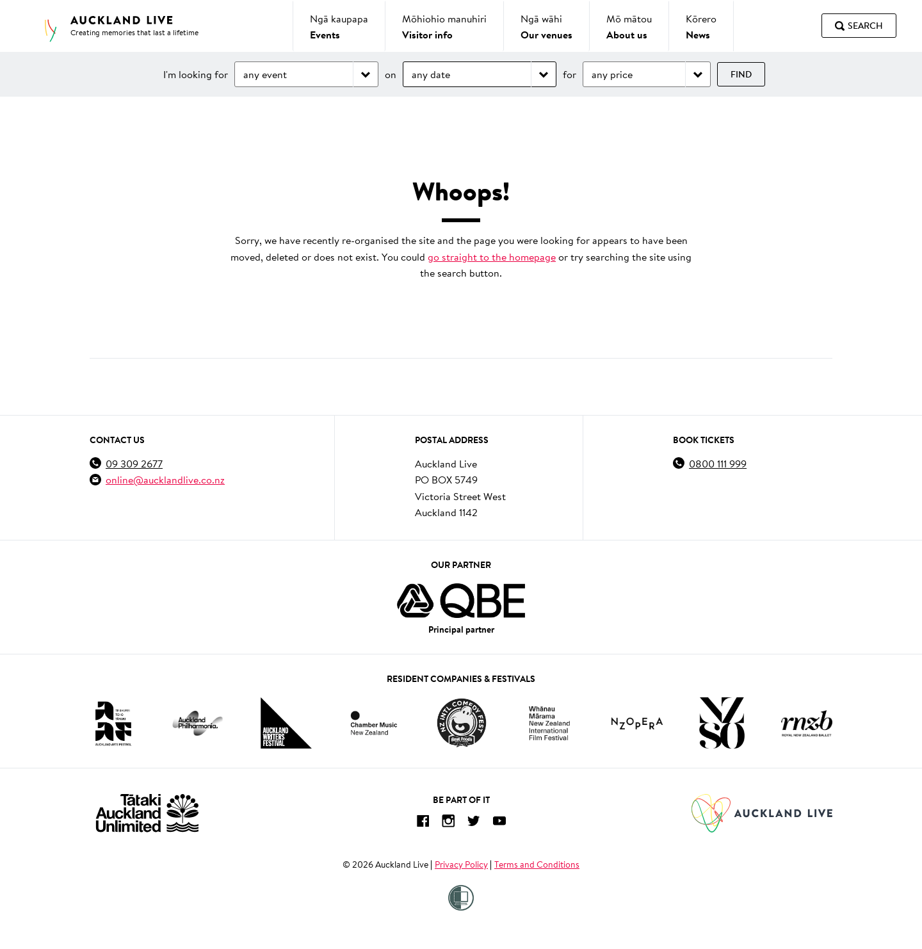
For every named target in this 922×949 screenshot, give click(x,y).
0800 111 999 (718, 463)
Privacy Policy (461, 864)
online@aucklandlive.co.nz (165, 479)
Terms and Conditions (536, 864)
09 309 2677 (134, 463)
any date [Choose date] (431, 74)
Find (741, 74)
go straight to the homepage (492, 256)
